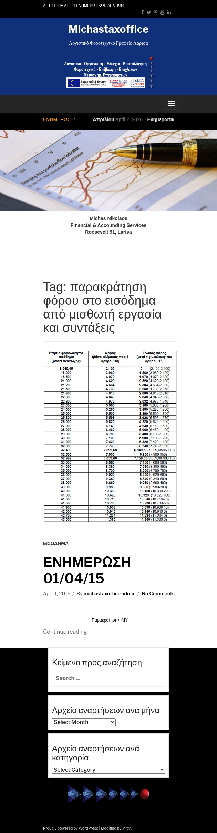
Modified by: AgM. (116, 828)
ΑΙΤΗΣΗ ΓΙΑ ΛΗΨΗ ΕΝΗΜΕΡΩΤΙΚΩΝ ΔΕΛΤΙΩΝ (83, 5)
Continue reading (68, 631)
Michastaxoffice (108, 29)
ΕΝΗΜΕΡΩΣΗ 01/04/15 (87, 570)
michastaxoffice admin (110, 593)
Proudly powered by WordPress (70, 828)
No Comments (158, 593)
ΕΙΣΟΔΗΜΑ (56, 543)
